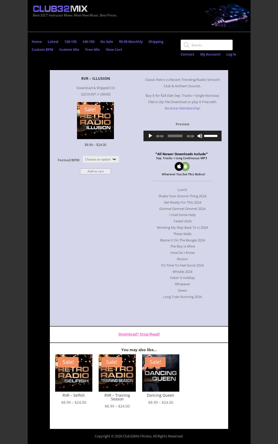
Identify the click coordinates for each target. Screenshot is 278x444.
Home (37, 42)
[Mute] (200, 136)
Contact (187, 54)
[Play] (150, 136)
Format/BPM (68, 160)
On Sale (106, 42)
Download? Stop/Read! (139, 334)
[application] (182, 136)
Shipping (155, 42)
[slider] (175, 136)
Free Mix (92, 50)
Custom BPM (42, 50)
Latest (53, 42)
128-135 (70, 42)
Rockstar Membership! (182, 108)
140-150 (88, 42)
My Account (210, 54)
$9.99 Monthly (131, 42)
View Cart (114, 50)
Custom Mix (69, 50)
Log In (231, 54)
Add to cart (96, 171)
